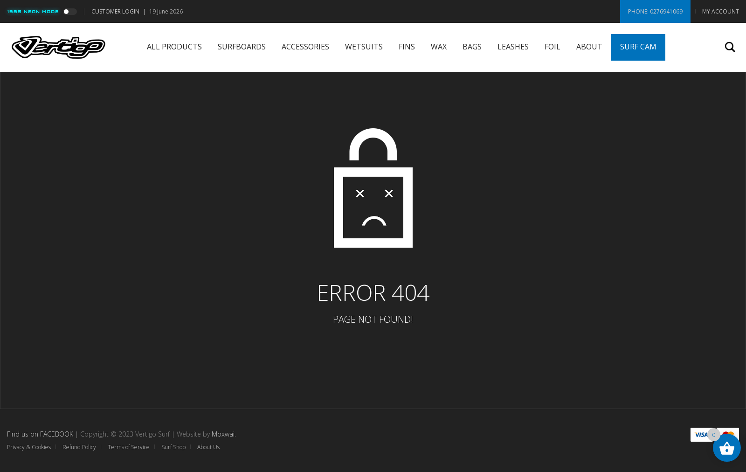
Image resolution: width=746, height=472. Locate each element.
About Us (208, 447)
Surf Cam (638, 47)
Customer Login (115, 11)
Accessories (305, 47)
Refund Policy (79, 447)
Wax (439, 47)
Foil (552, 47)
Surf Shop (173, 447)
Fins (407, 47)
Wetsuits (364, 47)
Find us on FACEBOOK (40, 434)
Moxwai (223, 434)
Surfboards (242, 47)
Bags (472, 47)
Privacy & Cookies (29, 447)
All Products (174, 47)
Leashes (513, 47)
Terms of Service (129, 447)
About (589, 47)
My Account (720, 11)
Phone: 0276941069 (655, 11)
